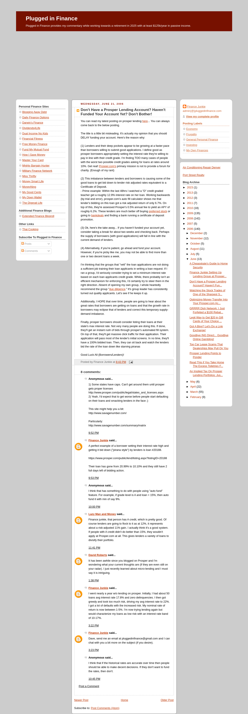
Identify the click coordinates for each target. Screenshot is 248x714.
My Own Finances (197, 150)
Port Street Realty (194, 175)
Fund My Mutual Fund (35, 149)
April (193, 386)
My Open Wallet (32, 197)
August (195, 248)
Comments (29, 251)
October (195, 243)
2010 (190, 208)
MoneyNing (29, 186)
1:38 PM (94, 580)
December (197, 233)
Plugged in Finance (52, 18)
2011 (190, 203)
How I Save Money (33, 154)
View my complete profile (202, 116)
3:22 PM (94, 625)
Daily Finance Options (35, 117)
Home (124, 700)
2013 (190, 192)
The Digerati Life (32, 202)
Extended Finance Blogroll (38, 216)
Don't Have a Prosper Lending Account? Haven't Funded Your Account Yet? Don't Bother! (123, 112)
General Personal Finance (202, 139)
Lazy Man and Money (102, 514)
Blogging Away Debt (34, 112)
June (193, 259)
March (194, 391)
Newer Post (81, 700)
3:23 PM (94, 650)
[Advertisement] (124, 63)
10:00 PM (94, 506)
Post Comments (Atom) (105, 708)
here (145, 121)
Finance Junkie (98, 440)
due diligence (117, 289)
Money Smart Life (33, 181)
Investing (191, 145)
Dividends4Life (31, 128)
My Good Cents (31, 192)
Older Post (167, 700)
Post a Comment (89, 686)
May (193, 381)
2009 (190, 213)
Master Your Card (33, 160)
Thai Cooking (30, 229)
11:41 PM (94, 547)
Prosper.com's (107, 166)
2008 (190, 218)
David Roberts (98, 555)
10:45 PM (94, 678)
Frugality (191, 134)
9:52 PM (94, 432)
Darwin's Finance (32, 122)
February (196, 397)
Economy (192, 128)
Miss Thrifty (29, 176)
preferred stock (158, 211)
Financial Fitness (32, 138)
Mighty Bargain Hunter (36, 165)
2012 (190, 197)
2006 (190, 228)
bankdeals (97, 215)
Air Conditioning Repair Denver (202, 167)
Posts (26, 243)
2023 (190, 187)
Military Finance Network (37, 170)
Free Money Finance (35, 144)
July (193, 254)
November (197, 238)
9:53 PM (94, 477)
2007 (190, 223)
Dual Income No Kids (35, 133)
